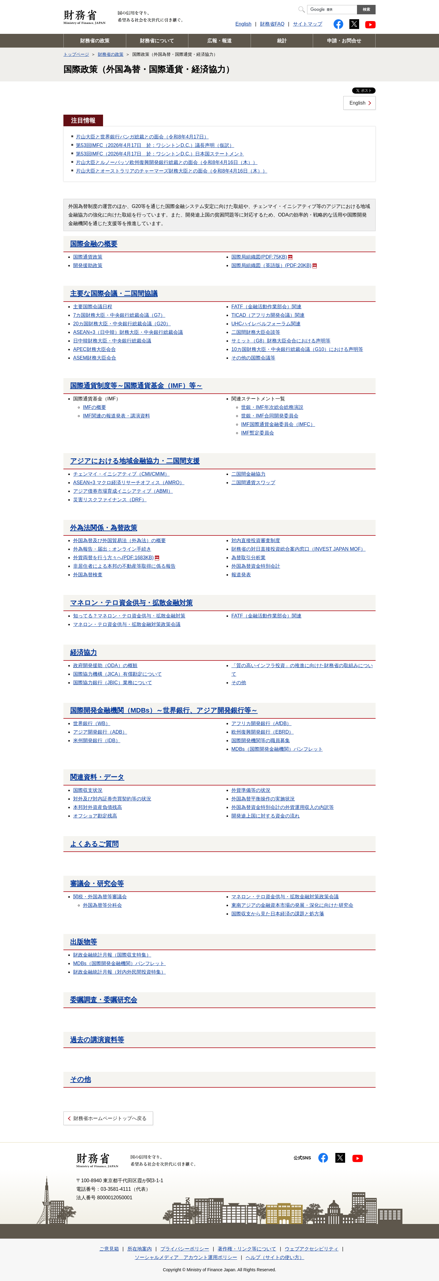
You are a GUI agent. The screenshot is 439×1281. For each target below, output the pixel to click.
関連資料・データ (97, 777)
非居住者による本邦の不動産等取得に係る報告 (124, 566)
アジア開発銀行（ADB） (100, 732)
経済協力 (83, 652)
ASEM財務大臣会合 (94, 357)
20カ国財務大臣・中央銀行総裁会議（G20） (122, 323)
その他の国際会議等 (253, 357)
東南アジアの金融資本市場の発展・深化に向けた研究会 (292, 905)
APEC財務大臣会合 (94, 349)
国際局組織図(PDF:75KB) (261, 256)
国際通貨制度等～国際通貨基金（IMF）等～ (136, 385)
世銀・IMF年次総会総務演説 (272, 407)
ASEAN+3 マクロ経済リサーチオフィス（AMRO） (128, 482)
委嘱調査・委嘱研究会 (103, 1000)
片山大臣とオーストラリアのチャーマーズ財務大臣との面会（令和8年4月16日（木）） (171, 171)
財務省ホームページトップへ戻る (110, 1118)
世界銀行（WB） (91, 723)
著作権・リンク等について (247, 1248)
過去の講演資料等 (97, 1039)
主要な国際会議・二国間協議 (114, 293)
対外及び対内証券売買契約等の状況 (112, 798)
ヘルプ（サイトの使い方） (275, 1257)
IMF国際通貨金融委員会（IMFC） (278, 424)
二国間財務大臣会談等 (255, 332)
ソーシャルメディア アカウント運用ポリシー (186, 1257)
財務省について (157, 40)
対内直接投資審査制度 (255, 540)
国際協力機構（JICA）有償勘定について (117, 674)
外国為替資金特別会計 (255, 566)
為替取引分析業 (248, 557)
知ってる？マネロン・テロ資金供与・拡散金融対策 (129, 615)
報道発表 (241, 574)
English (243, 24)
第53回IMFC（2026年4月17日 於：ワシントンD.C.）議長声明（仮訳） (155, 145)
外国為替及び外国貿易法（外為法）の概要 (119, 540)
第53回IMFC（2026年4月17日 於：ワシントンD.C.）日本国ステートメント (160, 153)
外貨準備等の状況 (250, 790)
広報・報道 (219, 40)
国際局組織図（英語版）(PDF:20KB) (274, 265)
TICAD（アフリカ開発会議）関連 (268, 315)
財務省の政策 (94, 40)
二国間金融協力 (248, 474)
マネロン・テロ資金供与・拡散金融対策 (131, 603)
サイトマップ (307, 24)
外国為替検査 (87, 574)
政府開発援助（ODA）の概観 (105, 665)
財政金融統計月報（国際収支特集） (112, 954)
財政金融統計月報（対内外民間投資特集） (119, 972)
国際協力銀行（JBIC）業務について (112, 682)
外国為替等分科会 (102, 905)
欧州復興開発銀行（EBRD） (262, 732)
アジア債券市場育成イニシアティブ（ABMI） (123, 491)
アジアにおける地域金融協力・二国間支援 (135, 461)
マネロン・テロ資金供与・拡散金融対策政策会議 (126, 624)
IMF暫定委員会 (257, 432)
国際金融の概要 (93, 244)
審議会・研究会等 (97, 883)
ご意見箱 (109, 1248)
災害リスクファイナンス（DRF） (110, 499)
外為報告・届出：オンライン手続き (112, 549)
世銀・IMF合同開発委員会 (269, 415)
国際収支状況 (87, 790)
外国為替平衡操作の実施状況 (263, 798)
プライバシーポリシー (184, 1248)
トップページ (76, 54)
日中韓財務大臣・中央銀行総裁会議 (112, 340)
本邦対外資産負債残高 (97, 807)
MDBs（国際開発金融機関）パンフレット (277, 749)
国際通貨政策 (87, 256)
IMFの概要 (94, 407)
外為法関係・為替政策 (103, 527)
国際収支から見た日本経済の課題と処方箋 (277, 913)
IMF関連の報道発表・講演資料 (116, 415)
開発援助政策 (87, 265)
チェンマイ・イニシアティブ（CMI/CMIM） (121, 474)
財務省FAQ (272, 24)
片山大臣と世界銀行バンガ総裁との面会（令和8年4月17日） (142, 136)
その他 (238, 682)
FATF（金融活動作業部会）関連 (266, 306)
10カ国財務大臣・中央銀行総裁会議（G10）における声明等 (297, 349)
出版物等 (83, 942)
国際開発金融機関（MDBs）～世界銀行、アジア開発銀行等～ (164, 710)
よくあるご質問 (94, 844)
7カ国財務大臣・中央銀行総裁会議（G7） (119, 315)
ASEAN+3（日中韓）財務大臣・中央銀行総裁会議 (128, 332)
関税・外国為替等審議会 (100, 896)
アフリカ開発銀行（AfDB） (261, 723)
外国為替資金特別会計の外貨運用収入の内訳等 (282, 807)
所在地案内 (139, 1248)
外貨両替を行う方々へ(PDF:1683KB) (116, 557)
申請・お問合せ (344, 40)
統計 (282, 40)
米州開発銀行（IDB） (96, 740)
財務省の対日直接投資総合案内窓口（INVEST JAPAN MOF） (298, 549)
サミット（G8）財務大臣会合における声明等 (280, 340)
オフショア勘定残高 (95, 815)
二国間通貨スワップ (253, 482)
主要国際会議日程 (92, 306)
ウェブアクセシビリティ (311, 1248)
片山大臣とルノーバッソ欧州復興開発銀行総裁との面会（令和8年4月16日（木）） (167, 162)
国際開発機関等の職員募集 (260, 740)
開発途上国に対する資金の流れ (265, 815)
